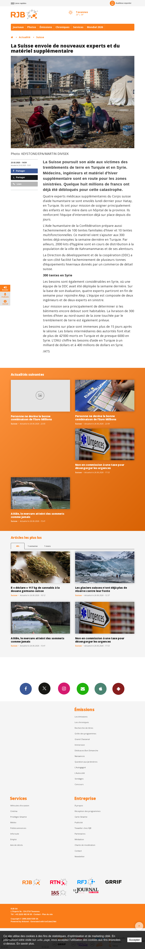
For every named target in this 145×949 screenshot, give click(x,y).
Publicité (79, 822)
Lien (17, 184)
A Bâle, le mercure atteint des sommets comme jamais (37, 515)
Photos (31, 27)
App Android (118, 688)
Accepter (134, 939)
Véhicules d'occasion (19, 805)
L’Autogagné (80, 767)
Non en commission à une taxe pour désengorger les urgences (99, 466)
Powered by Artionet (20, 921)
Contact (78, 851)
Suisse (40, 37)
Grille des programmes (85, 733)
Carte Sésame (81, 817)
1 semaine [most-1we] (33, 546)
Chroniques (62, 27)
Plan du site (47, 914)
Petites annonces (18, 828)
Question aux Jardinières (86, 762)
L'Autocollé (80, 773)
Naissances (80, 756)
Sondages (79, 779)
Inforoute (14, 834)
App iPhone (101, 688)
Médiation (79, 839)
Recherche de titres (84, 728)
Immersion (80, 745)
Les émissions (81, 717)
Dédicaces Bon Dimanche (86, 750)
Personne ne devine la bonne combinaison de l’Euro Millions (31, 417)
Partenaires (80, 834)
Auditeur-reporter (120, 3)
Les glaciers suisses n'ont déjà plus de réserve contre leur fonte (101, 589)
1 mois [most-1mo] (47, 546)
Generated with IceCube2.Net (43, 921)
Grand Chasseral (82, 739)
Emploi (13, 839)
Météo (13, 822)
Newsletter (80, 856)
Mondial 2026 (95, 27)
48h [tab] (17, 546)
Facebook (26, 688)
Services (78, 27)
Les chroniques (82, 722)
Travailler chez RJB (83, 828)
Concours (79, 784)
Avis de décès (16, 845)
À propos (79, 805)
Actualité (24, 37)
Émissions (46, 27)
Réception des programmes (87, 811)
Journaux (18, 27)
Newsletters (83, 688)
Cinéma (13, 811)
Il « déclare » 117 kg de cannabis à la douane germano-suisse (35, 589)
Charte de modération (85, 845)
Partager (19, 171)
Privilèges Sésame (18, 817)
